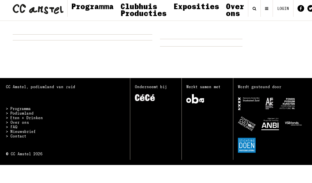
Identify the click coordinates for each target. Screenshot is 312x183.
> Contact (16, 136)
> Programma (18, 108)
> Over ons (17, 122)
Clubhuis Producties (144, 10)
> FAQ (11, 127)
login (283, 8)
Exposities (196, 6)
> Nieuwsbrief (21, 131)
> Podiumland (20, 113)
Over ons (235, 10)
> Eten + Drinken (24, 117)
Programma (92, 6)
